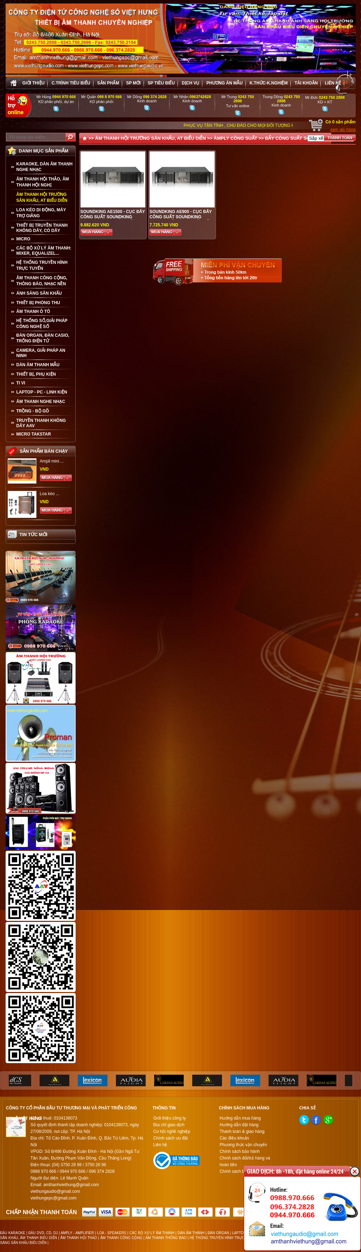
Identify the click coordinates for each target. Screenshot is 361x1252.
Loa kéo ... (50, 493)
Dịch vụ (190, 83)
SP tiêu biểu (161, 83)
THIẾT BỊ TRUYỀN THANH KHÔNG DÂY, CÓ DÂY (42, 228)
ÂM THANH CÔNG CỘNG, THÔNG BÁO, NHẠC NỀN (42, 280)
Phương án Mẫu (224, 83)
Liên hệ (333, 83)
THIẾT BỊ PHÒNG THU (38, 302)
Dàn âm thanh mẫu (38, 364)
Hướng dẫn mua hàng (240, 1118)
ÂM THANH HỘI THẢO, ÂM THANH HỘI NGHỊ (42, 182)
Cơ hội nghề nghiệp (171, 1131)
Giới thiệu (33, 83)
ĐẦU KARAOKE (12, 1233)
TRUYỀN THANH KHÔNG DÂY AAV (41, 423)
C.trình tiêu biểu (70, 83)
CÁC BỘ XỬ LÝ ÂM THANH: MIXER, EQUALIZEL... (43, 251)
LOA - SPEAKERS (111, 1233)
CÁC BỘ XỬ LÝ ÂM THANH (152, 1233)
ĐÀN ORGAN (218, 1233)
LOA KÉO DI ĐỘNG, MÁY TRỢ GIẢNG (41, 212)
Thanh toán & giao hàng (242, 1131)
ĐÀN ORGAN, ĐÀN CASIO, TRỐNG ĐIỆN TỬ (42, 338)
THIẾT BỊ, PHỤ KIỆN (36, 374)
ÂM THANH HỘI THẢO (78, 1238)
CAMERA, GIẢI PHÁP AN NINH (40, 353)
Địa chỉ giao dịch (169, 1124)
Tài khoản (306, 83)
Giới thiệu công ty (169, 1118)
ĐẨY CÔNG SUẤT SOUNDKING (298, 138)
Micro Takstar (33, 434)
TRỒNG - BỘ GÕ (32, 411)
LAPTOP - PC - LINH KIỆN (41, 392)
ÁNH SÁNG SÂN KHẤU (39, 293)
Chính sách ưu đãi (170, 1138)
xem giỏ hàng (342, 129)
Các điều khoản (234, 1138)
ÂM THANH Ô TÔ (33, 311)
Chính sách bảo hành (239, 1151)
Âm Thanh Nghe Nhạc (40, 401)
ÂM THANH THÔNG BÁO (166, 1238)
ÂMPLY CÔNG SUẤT (235, 138)
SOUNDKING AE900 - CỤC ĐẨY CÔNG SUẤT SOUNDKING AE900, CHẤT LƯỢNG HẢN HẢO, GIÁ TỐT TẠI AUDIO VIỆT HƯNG (182, 219)
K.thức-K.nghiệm (269, 83)
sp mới (133, 83)
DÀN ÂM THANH (191, 1233)
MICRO (23, 239)
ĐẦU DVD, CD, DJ (43, 1233)
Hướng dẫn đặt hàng (239, 1124)
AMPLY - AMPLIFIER (77, 1233)
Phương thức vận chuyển (243, 1144)
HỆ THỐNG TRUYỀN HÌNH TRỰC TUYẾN (42, 265)
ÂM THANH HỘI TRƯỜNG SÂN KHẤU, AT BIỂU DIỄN (42, 197)
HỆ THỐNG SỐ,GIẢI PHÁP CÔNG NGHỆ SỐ (42, 323)
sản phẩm (108, 83)
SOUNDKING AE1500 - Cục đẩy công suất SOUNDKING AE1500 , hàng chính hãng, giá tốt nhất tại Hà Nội (113, 219)
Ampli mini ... (52, 461)
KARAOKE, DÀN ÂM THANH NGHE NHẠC (44, 167)
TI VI (20, 383)
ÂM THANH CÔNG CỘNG (121, 1238)
